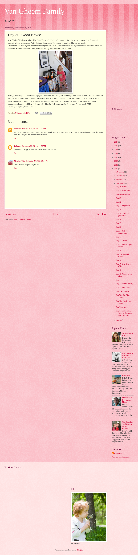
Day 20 (118, 250)
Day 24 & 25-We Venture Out (122, 232)
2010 (116, 169)
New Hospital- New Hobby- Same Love (127, 355)
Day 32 (118, 202)
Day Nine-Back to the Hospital (124, 302)
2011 (116, 165)
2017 (116, 142)
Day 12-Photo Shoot (123, 287)
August (119, 320)
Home (56, 214)
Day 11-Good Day (122, 291)
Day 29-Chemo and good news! (123, 215)
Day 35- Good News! (123, 190)
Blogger (80, 550)
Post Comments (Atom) (22, 219)
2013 (116, 157)
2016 (116, 146)
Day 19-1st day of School (122, 255)
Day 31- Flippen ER (123, 206)
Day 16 (118, 270)
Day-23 (118, 237)
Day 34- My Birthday (123, 194)
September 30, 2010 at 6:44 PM (37, 161)
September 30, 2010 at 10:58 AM (34, 146)
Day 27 (118, 223)
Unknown (18, 129)
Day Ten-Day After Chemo (123, 296)
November (120, 176)
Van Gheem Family (35, 11)
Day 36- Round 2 (122, 187)
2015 (116, 150)
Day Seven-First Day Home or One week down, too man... (124, 313)
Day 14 (118, 280)
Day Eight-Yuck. (122, 307)
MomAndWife (19, 161)
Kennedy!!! (126, 376)
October (119, 180)
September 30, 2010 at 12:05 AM (34, 129)
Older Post (101, 214)
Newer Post (10, 214)
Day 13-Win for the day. (124, 284)
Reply (16, 138)
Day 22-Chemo (121, 241)
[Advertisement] (122, 65)
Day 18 (118, 260)
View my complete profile (121, 457)
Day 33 (118, 198)
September (120, 183)
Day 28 (118, 219)
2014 (116, 153)
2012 (116, 161)
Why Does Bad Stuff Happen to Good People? (127, 425)
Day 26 (118, 227)
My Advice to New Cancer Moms (127, 400)
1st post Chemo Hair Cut (127, 334)
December (120, 172)
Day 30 (118, 210)
